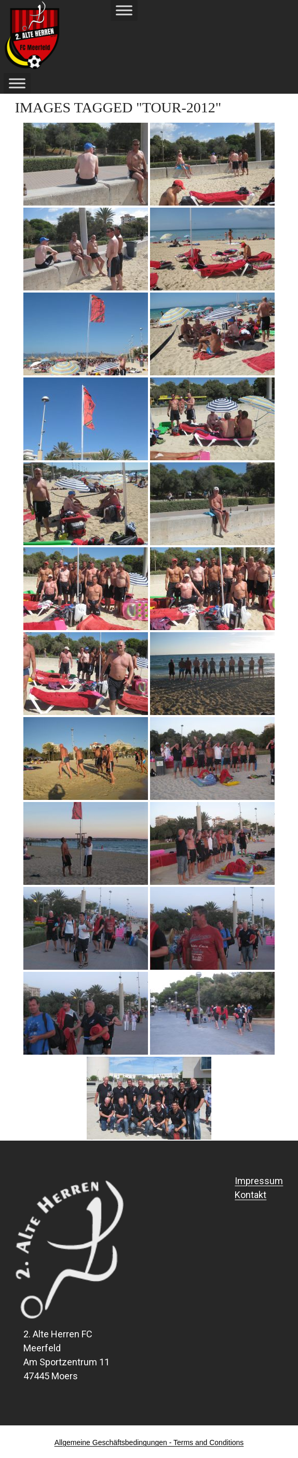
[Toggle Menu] (124, 10)
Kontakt (250, 1194)
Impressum (259, 1180)
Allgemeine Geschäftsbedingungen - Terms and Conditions (149, 1442)
